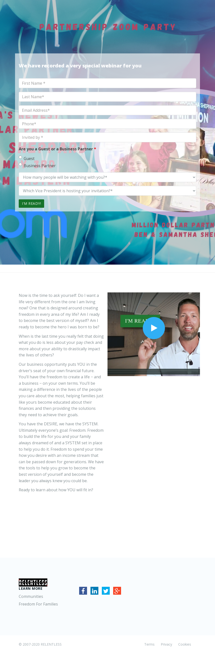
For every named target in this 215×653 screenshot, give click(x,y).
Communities (31, 596)
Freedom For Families (38, 604)
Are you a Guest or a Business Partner (57, 149)
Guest (27, 158)
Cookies (184, 644)
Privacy (166, 644)
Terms (149, 644)
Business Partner (37, 165)
